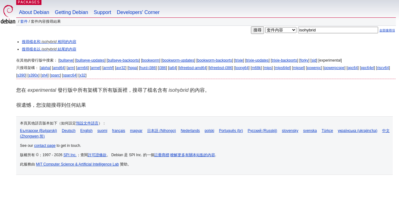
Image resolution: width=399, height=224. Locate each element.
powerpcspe (334, 68)
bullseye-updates (90, 60)
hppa (132, 68)
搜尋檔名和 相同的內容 (49, 42)
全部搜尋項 (387, 30)
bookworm (150, 60)
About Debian (34, 12)
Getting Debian (71, 12)
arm (71, 68)
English (86, 130)
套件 (24, 21)
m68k (256, 68)
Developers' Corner (138, 12)
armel (95, 68)
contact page (44, 145)
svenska (310, 130)
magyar (136, 130)
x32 (82, 75)
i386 (162, 68)
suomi (102, 130)
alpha (45, 68)
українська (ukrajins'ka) (357, 130)
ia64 (172, 68)
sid (313, 60)
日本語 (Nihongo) (161, 130)
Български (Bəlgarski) (38, 130)
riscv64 (383, 68)
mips (268, 68)
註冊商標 (161, 155)
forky (304, 60)
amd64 (59, 68)
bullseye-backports (123, 60)
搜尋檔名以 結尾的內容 (49, 49)
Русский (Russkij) (262, 130)
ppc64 (353, 68)
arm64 (82, 68)
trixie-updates (257, 60)
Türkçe (327, 130)
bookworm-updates (178, 60)
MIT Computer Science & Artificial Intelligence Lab (77, 164)
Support (102, 12)
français (118, 130)
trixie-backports (284, 60)
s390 (21, 75)
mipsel (298, 68)
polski (209, 130)
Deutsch (68, 130)
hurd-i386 (148, 68)
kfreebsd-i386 (220, 68)
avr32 (120, 68)
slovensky (290, 130)
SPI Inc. (70, 155)
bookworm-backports (214, 60)
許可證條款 (97, 155)
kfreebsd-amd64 (192, 68)
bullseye (66, 60)
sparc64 (69, 75)
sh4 (44, 75)
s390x (33, 75)
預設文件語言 (87, 123)
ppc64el (367, 68)
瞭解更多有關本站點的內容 (192, 155)
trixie (239, 60)
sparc (55, 75)
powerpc (314, 68)
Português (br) (231, 130)
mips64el (282, 68)
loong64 (242, 68)
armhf (108, 68)
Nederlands (190, 130)
